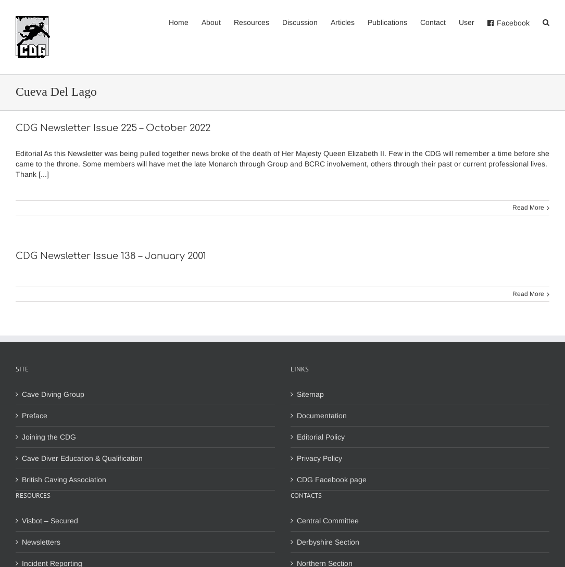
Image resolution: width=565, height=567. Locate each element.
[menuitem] (185, 22)
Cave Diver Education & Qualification (82, 458)
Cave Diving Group (53, 394)
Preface (34, 415)
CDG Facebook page (332, 479)
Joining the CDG (49, 437)
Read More (528, 207)
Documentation (322, 415)
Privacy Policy (319, 458)
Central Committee (328, 521)
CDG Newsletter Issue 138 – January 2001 (111, 256)
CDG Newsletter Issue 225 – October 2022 (113, 128)
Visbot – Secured (50, 521)
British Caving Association (64, 479)
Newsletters (41, 542)
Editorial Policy (321, 437)
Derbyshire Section (328, 542)
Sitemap (310, 394)
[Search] (546, 22)
